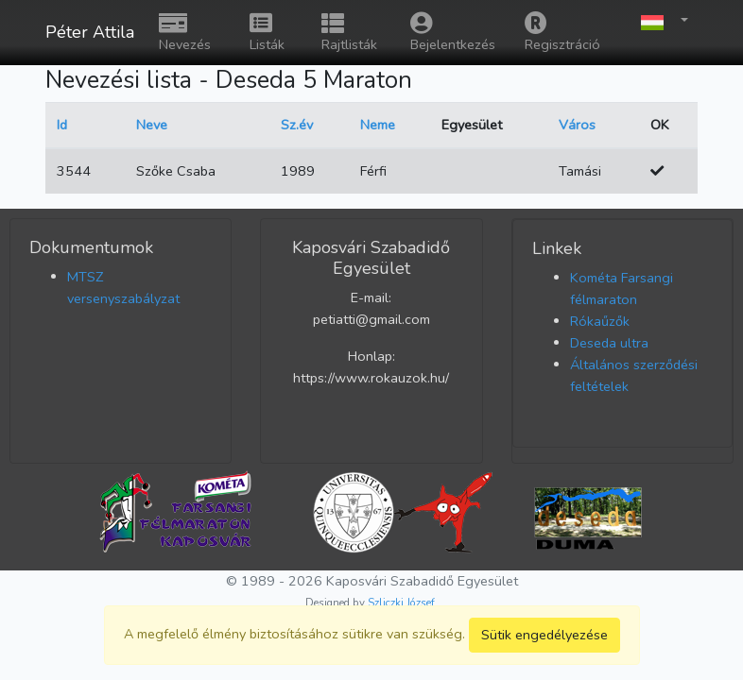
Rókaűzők (600, 321)
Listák (267, 32)
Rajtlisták (349, 32)
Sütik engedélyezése (544, 634)
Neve (151, 124)
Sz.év (297, 124)
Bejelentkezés (452, 32)
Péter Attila (89, 32)
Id (62, 124)
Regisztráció (562, 32)
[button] (660, 21)
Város (577, 124)
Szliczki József (401, 602)
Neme (377, 124)
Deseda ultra (609, 342)
